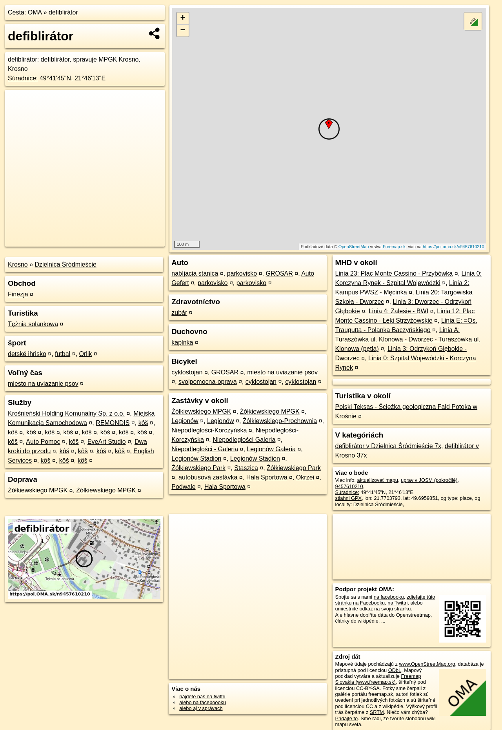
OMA (35, 12)
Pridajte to (346, 718)
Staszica (246, 468)
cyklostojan (186, 372)
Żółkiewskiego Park (198, 468)
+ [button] (183, 18)
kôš (143, 422)
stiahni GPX (348, 498)
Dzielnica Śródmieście (65, 264)
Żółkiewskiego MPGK (37, 490)
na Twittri (397, 603)
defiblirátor (63, 12)
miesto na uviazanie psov (43, 383)
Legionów (184, 421)
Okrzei (305, 477)
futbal (62, 353)
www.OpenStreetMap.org (427, 664)
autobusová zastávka (207, 477)
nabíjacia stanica (194, 273)
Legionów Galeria (271, 449)
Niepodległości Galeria (244, 439)
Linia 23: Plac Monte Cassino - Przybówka (394, 273)
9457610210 (349, 486)
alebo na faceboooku (202, 702)
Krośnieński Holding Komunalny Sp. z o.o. (66, 413)
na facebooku (389, 597)
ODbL (394, 670)
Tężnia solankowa (33, 324)
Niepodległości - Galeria (204, 449)
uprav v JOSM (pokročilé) (429, 480)
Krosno (18, 264)
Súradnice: (23, 78)
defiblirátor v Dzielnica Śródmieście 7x (388, 446)
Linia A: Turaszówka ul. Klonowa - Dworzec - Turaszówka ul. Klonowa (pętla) (407, 339)
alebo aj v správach (200, 708)
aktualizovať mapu (377, 480)
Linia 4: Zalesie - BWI (398, 311)
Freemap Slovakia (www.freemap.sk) (378, 679)
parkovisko (242, 273)
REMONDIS (112, 422)
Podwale (183, 486)
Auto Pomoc (43, 441)
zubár (179, 312)
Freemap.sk (394, 246)
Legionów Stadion (196, 458)
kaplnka (182, 342)
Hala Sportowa (266, 477)
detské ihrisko (27, 353)
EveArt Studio (106, 441)
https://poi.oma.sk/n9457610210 (453, 246)
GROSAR (279, 273)
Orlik (85, 353)
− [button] (183, 30)
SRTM (377, 712)
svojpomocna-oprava (207, 381)
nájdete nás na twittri (202, 696)
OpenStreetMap (353, 246)
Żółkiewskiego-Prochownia (280, 421)
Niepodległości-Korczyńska (209, 430)
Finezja (18, 294)
